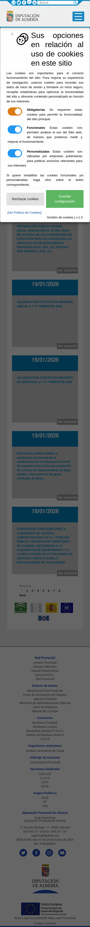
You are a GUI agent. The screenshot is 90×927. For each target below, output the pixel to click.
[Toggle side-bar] (78, 16)
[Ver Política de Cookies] (24, 212)
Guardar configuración (65, 198)
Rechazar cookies (25, 199)
